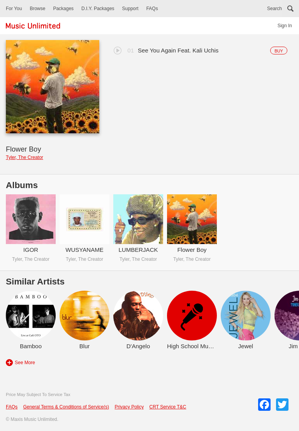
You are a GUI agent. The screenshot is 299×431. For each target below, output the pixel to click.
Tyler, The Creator (24, 157)
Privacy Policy (129, 407)
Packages (63, 8)
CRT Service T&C (168, 407)
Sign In (285, 25)
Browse (37, 8)
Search (274, 8)
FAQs (152, 8)
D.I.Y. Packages (97, 8)
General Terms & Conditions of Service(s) (66, 407)
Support (130, 8)
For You (14, 8)
